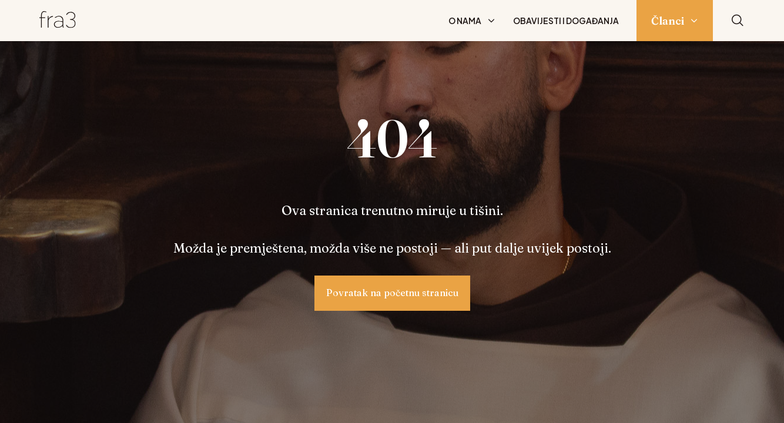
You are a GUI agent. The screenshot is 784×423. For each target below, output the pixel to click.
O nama (464, 20)
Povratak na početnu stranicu (392, 292)
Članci (667, 21)
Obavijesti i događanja (566, 20)
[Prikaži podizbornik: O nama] (491, 20)
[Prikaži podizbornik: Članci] (694, 20)
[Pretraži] (738, 21)
